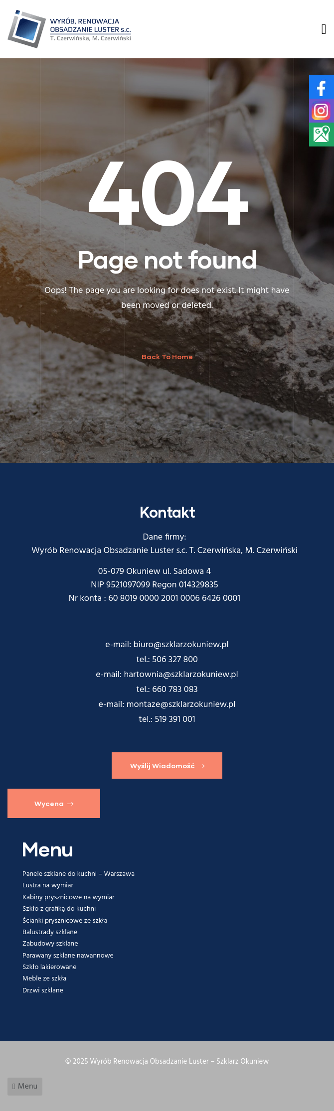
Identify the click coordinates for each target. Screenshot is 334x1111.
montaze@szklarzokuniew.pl (181, 704)
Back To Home (167, 356)
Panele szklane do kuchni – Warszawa (78, 874)
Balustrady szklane (49, 932)
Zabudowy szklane (50, 944)
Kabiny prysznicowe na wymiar (68, 897)
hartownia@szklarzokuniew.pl (181, 675)
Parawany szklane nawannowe (68, 956)
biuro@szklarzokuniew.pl (181, 645)
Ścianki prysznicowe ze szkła (65, 921)
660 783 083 (175, 690)
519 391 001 (175, 719)
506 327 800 (175, 660)
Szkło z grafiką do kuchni (59, 909)
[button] (167, 765)
